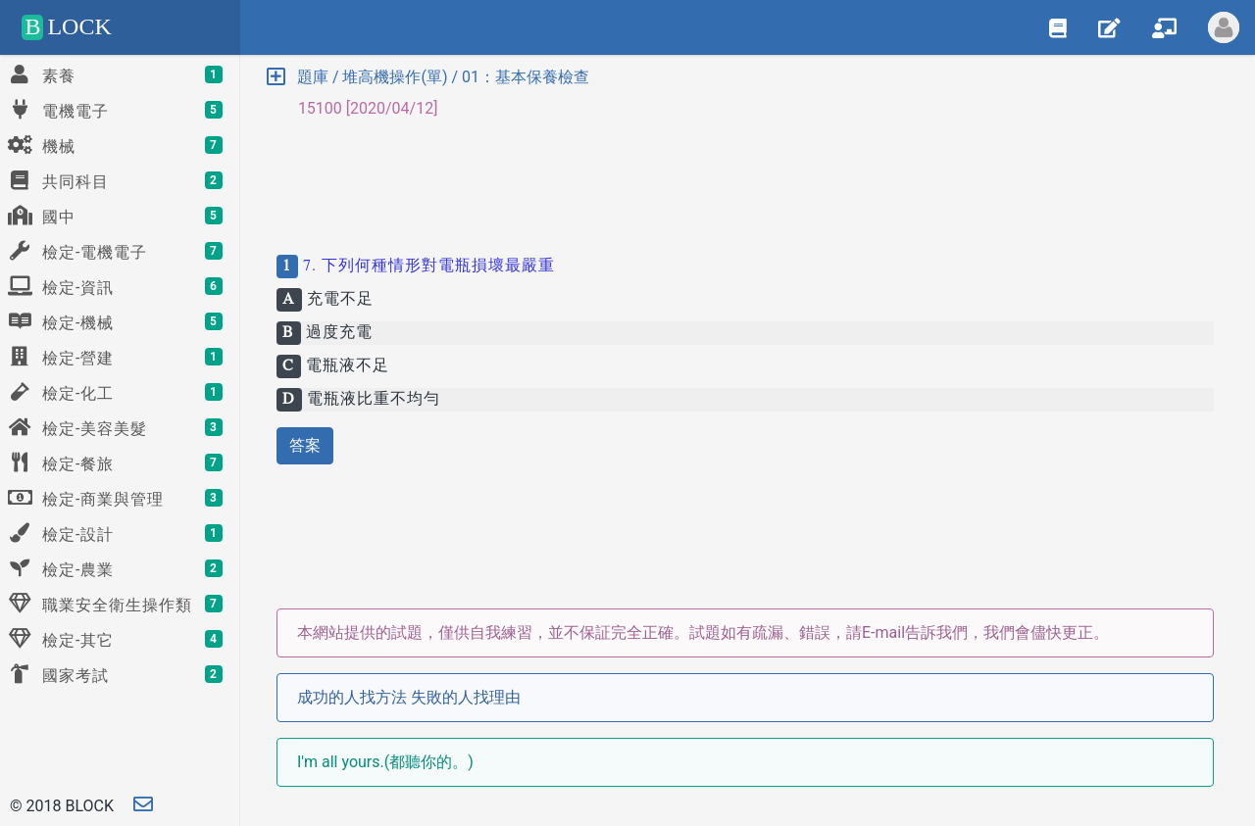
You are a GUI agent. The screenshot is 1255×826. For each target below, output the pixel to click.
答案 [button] (305, 445)
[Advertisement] (745, 178)
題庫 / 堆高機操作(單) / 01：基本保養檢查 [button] (428, 77)
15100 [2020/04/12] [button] (359, 108)
